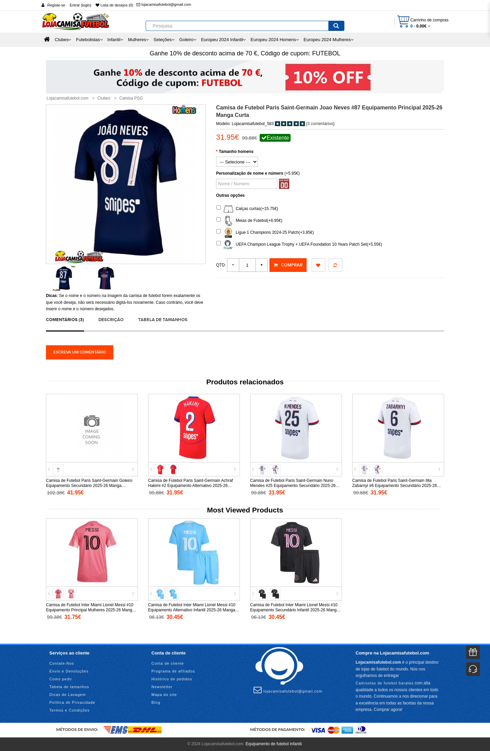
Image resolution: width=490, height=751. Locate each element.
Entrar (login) (81, 5)
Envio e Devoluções (68, 671)
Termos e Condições (69, 710)
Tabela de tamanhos (162, 319)
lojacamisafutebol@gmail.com (163, 4)
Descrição (111, 319)
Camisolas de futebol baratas (384, 683)
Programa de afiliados (173, 671)
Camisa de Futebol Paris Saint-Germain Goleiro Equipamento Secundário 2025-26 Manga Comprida (89, 485)
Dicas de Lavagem (67, 695)
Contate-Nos (61, 663)
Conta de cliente (167, 663)
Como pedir (60, 679)
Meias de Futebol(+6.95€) (249, 221)
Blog (155, 702)
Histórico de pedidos (171, 679)
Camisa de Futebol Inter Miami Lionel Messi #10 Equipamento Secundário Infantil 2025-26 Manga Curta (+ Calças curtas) (294, 609)
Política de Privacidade (72, 702)
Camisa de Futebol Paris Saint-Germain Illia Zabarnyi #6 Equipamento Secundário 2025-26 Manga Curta (394, 485)
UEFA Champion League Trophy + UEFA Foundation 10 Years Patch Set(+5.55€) (299, 245)
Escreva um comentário (79, 352)
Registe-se (56, 5)
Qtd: (221, 265)
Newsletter (162, 687)
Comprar (288, 265)
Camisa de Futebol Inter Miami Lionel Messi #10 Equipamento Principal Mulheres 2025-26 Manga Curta (90, 609)
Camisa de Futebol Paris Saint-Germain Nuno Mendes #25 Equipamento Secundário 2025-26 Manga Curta (293, 485)
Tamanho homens (236, 151)
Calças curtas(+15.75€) (247, 209)
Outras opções (230, 195)
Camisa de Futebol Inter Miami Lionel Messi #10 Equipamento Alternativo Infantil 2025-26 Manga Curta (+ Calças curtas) (191, 609)
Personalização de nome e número (249, 173)
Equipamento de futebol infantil (274, 743)
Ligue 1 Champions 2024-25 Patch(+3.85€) (265, 233)
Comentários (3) (65, 319)
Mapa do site (164, 695)
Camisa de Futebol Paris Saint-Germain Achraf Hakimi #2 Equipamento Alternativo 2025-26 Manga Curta (190, 485)
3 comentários (320, 123)
